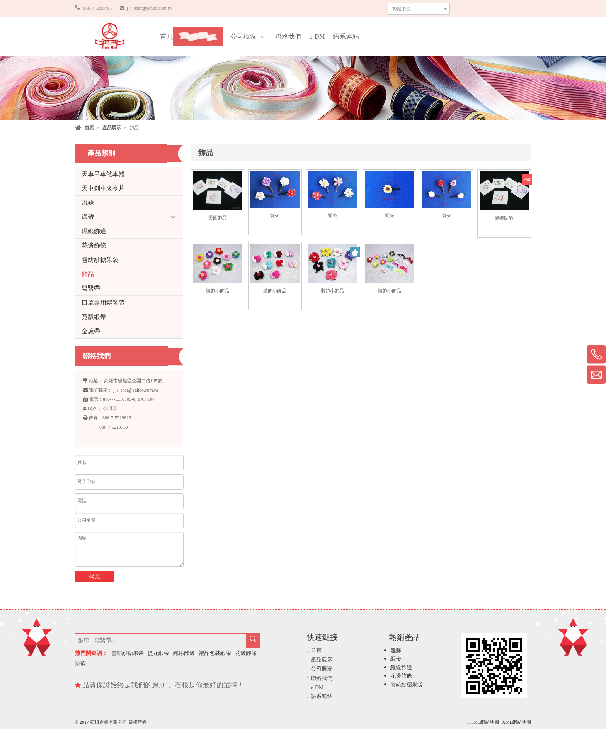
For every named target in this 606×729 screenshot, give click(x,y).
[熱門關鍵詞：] (253, 641)
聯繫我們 (496, 8)
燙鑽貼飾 (504, 218)
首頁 (316, 651)
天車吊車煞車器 (103, 174)
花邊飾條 (94, 245)
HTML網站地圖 (483, 722)
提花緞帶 (158, 653)
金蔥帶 (91, 331)
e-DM (317, 687)
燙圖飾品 (217, 217)
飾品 (88, 274)
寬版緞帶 (94, 317)
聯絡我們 (321, 678)
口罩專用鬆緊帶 (103, 302)
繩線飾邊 (94, 231)
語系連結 (321, 696)
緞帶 (88, 217)
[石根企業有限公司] (109, 36)
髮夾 (274, 215)
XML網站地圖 (516, 722)
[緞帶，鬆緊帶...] (160, 641)
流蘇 (88, 202)
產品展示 (321, 660)
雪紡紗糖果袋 (100, 259)
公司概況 (321, 669)
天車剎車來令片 (103, 188)
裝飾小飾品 (217, 290)
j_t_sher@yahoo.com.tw (149, 8)
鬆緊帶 (91, 288)
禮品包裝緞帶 (215, 653)
